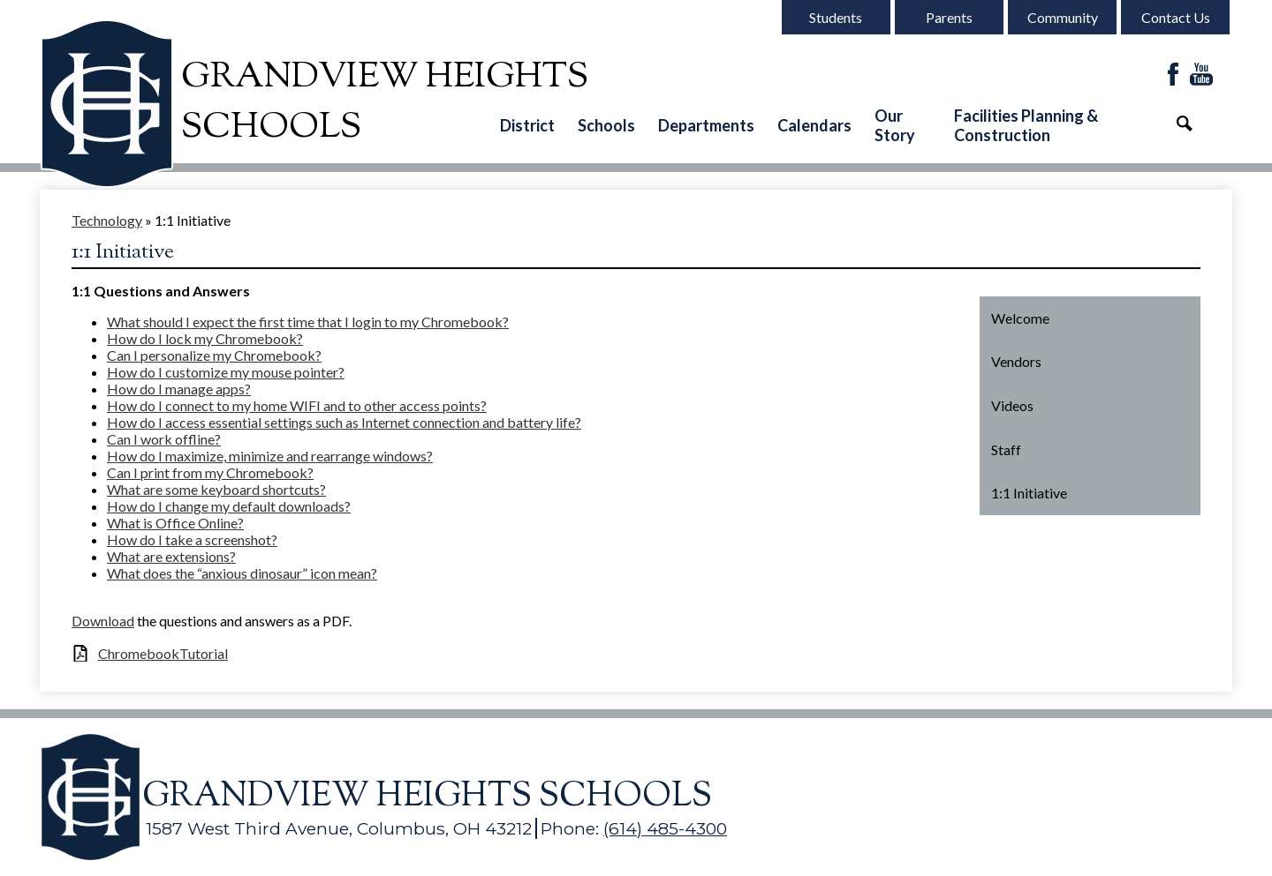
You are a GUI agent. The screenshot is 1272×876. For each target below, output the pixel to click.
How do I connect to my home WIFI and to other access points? (297, 405)
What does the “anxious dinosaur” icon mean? (242, 573)
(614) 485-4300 (665, 828)
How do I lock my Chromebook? (205, 338)
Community (1062, 17)
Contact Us (1175, 17)
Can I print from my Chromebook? (210, 472)
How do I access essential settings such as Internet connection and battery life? (344, 422)
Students (835, 17)
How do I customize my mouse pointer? (225, 371)
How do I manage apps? (179, 388)
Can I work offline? (164, 439)
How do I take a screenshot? (192, 539)
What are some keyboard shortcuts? (216, 489)
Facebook (1173, 75)
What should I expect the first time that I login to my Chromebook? (308, 321)
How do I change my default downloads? (229, 506)
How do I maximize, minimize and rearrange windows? (270, 455)
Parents (949, 17)
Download (103, 620)
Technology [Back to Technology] (107, 220)
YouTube (1201, 75)
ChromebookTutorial (163, 653)
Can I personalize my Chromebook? (214, 355)
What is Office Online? (175, 522)
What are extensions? (171, 556)
